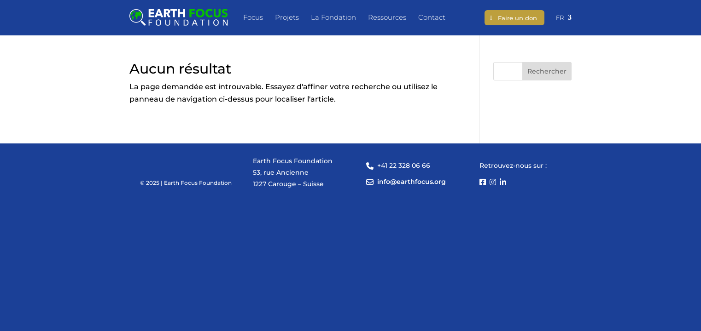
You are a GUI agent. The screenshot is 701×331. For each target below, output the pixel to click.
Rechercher (547, 71)
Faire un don (517, 18)
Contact (431, 17)
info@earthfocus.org (411, 181)
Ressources (387, 17)
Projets (287, 17)
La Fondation (333, 17)
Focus (253, 17)
